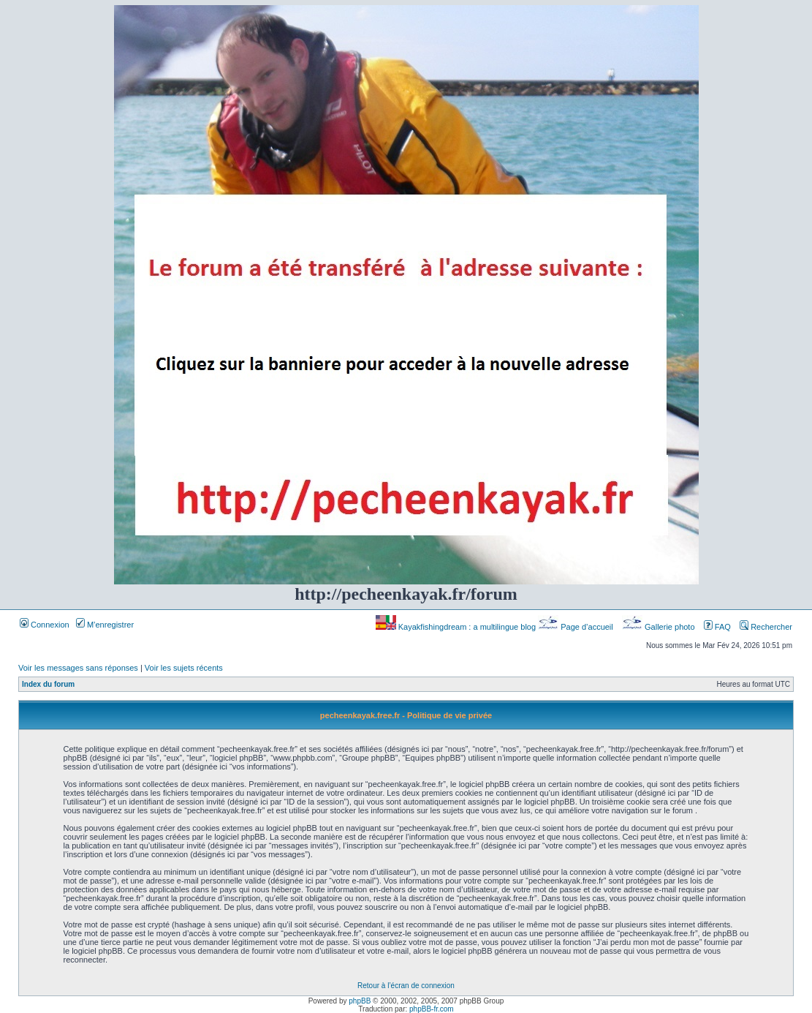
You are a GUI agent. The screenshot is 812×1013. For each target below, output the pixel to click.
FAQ (717, 626)
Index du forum (48, 684)
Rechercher (766, 626)
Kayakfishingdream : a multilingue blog (457, 626)
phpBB (360, 1001)
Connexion (44, 624)
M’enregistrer (105, 624)
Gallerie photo (659, 626)
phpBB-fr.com (431, 1009)
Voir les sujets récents (184, 667)
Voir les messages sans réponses (78, 667)
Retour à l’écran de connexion (406, 986)
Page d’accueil (576, 626)
